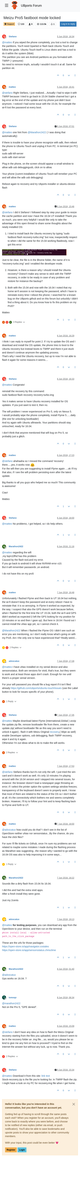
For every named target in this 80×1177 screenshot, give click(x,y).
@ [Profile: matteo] (7, 42)
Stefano (13, 36)
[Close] (74, 1104)
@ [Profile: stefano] (7, 92)
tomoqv (12, 997)
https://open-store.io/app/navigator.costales (25, 946)
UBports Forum (31, 5)
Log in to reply (68, 24)
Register (11, 1150)
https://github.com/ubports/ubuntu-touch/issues (36, 688)
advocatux (14, 661)
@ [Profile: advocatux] (9, 829)
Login (22, 1150)
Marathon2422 (16, 546)
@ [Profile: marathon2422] (11, 1003)
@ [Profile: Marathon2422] (37, 132)
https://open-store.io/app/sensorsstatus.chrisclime (29, 950)
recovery (54, 731)
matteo (12, 87)
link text (45, 1075)
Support (9, 24)
